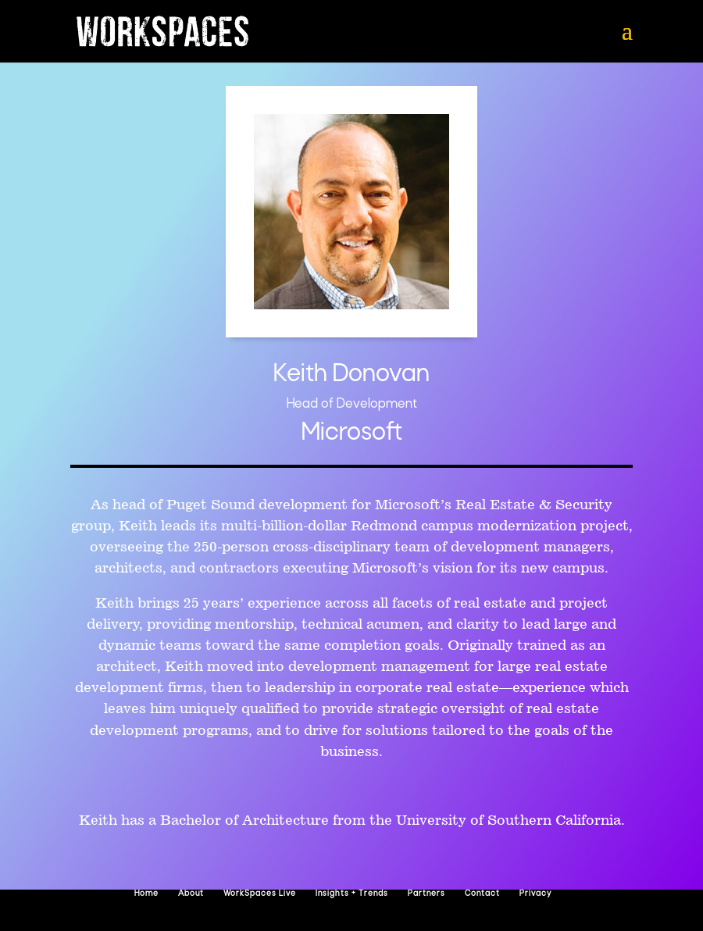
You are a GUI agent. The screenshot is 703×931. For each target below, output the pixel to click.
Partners (426, 894)
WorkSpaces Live (259, 894)
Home (146, 894)
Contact (482, 894)
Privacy (535, 894)
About (191, 894)
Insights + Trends (352, 894)
